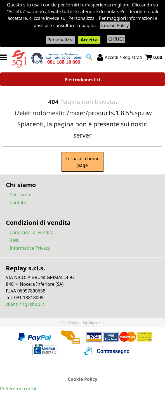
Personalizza (61, 40)
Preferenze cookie (18, 389)
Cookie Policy (115, 25)
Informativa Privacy (30, 248)
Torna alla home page (82, 161)
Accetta (89, 40)
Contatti (18, 202)
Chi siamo (20, 195)
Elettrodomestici (82, 79)
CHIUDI (116, 39)
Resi (14, 240)
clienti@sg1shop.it (25, 304)
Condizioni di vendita (31, 232)
